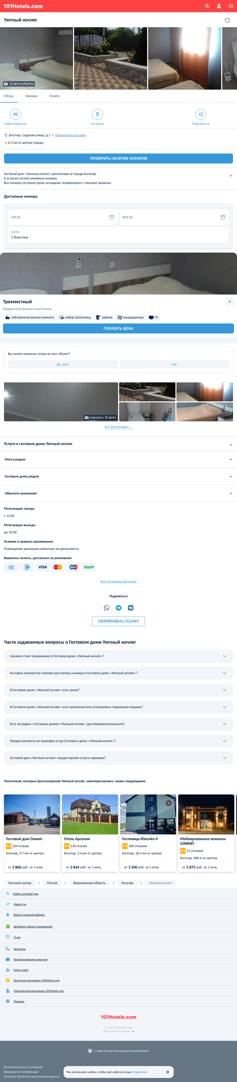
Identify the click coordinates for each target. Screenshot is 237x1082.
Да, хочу (63, 364)
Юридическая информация (21, 1072)
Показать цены (118, 328)
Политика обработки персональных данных (32, 1076)
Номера (32, 96)
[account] (219, 6)
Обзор (9, 96)
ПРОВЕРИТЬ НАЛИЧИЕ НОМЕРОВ (118, 158)
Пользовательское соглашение (23, 1067)
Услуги (54, 96)
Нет (174, 364)
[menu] (231, 6)
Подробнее (140, 1072)
